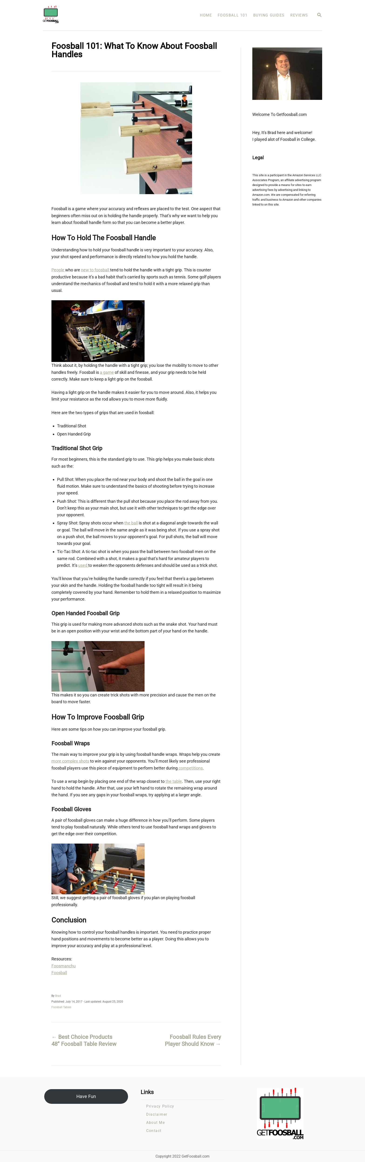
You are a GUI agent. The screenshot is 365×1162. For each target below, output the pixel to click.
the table (174, 781)
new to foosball (95, 269)
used (83, 565)
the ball (131, 522)
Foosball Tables (61, 1007)
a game (107, 372)
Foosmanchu (63, 965)
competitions (190, 768)
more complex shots (70, 761)
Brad (58, 995)
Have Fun (86, 1096)
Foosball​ (59, 972)
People (58, 269)
